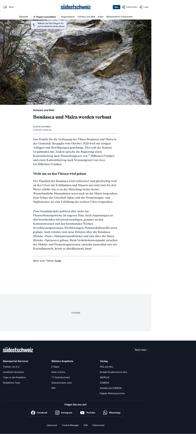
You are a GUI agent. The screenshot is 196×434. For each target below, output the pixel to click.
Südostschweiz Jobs (61, 382)
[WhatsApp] (111, 413)
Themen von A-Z (11, 366)
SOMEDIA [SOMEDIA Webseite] (104, 382)
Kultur (100, 16)
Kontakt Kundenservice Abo (113, 372)
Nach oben (140, 350)
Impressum (52, 425)
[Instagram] (63, 413)
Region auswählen (46, 17)
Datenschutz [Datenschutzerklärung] (98, 425)
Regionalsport (68, 16)
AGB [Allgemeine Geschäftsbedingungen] (86, 425)
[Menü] (8, 7)
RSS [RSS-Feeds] (53, 388)
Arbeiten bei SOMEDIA (111, 388)
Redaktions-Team (11, 382)
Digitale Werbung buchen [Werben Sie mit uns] (112, 393)
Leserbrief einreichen (13, 372)
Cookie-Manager (70, 425)
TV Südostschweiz (60, 377)
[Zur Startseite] (76, 7)
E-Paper (55, 366)
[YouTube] (87, 413)
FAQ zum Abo (106, 366)
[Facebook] (39, 413)
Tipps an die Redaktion (14, 377)
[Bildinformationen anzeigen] (147, 101)
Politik (58, 260)
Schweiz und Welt (86, 16)
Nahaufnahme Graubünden (119, 16)
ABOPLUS (104, 377)
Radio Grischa (58, 372)
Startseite (23, 16)
